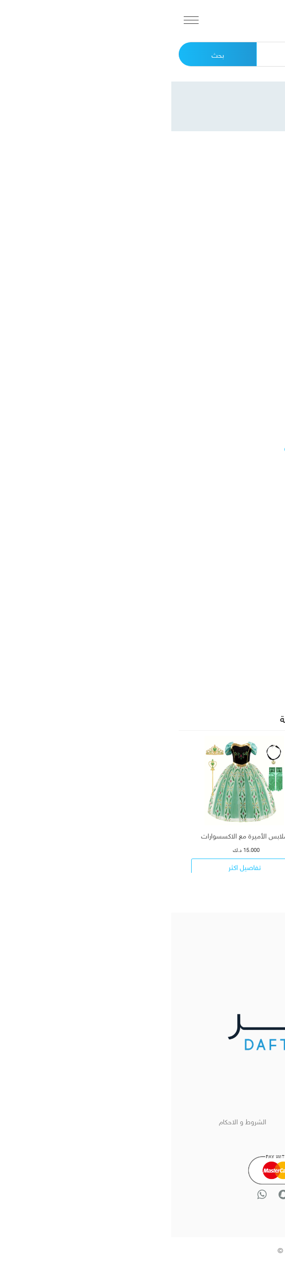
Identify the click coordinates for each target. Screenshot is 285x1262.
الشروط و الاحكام (71, 1120)
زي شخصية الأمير (212, 835)
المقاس (257, 649)
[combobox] (207, 671)
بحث (46, 54)
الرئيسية (214, 1120)
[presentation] (154, 883)
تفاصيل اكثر (212, 871)
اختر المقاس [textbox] (249, 672)
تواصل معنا (213, 1135)
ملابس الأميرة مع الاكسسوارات (73, 835)
